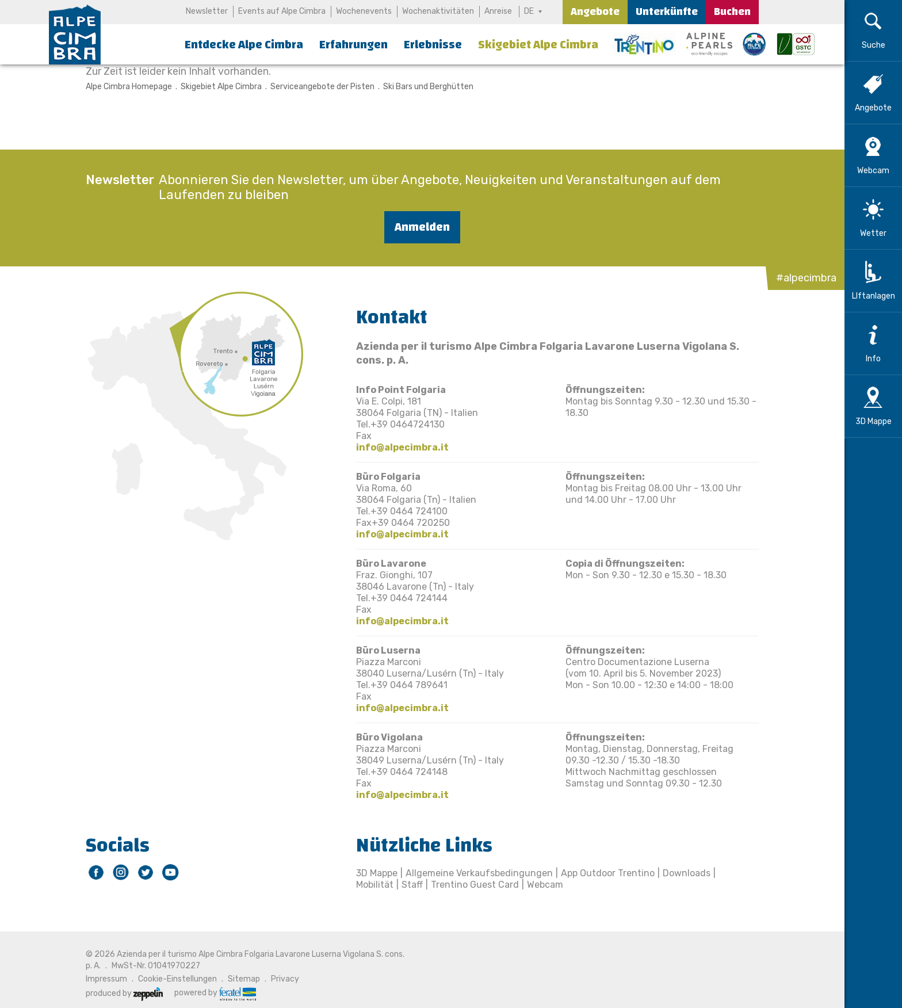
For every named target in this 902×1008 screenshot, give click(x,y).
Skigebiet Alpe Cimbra (538, 44)
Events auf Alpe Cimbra (282, 11)
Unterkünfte (667, 12)
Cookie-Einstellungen (177, 979)
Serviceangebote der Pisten (322, 86)
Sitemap (244, 979)
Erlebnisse (433, 44)
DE (529, 11)
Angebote (595, 12)
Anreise (498, 11)
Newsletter (207, 11)
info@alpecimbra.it (402, 447)
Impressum (106, 979)
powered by (215, 993)
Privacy (285, 979)
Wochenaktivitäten (438, 11)
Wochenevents (364, 11)
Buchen (732, 12)
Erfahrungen (353, 44)
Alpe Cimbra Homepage (129, 86)
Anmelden (422, 227)
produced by (124, 993)
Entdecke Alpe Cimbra (244, 44)
